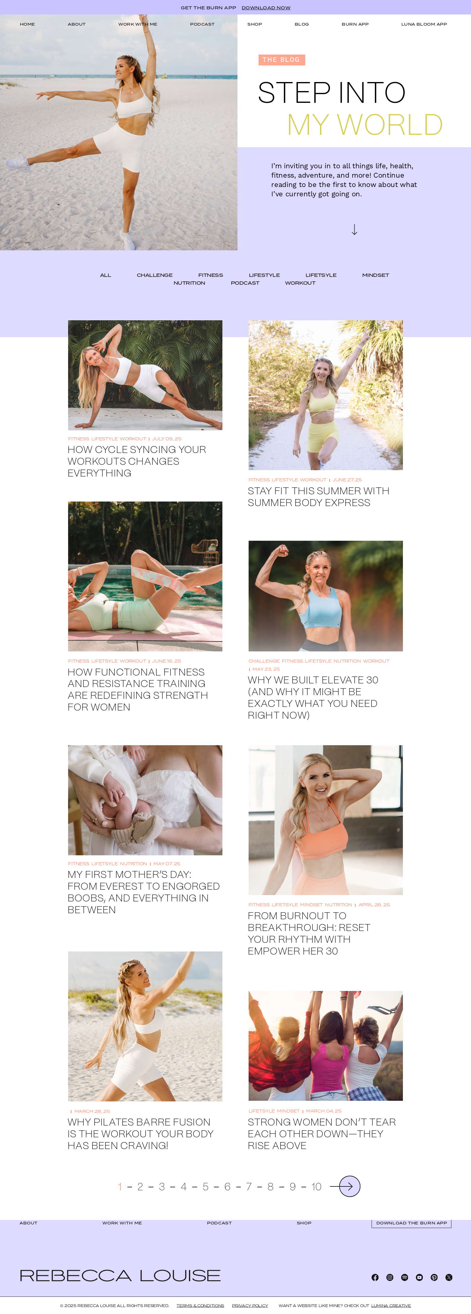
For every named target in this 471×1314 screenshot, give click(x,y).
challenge (155, 261)
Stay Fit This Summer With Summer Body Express (319, 483)
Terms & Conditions (200, 1305)
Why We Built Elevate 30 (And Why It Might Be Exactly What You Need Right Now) (313, 683)
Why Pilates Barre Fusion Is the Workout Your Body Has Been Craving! (141, 1120)
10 (317, 1173)
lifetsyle (321, 261)
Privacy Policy (250, 1305)
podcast (245, 268)
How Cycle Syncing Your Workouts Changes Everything (137, 447)
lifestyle (264, 261)
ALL (105, 261)
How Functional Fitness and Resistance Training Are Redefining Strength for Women (138, 676)
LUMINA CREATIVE (391, 1305)
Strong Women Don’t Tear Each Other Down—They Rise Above (322, 1120)
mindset (375, 261)
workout (300, 268)
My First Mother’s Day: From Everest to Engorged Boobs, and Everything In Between (144, 878)
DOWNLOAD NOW (266, 8)
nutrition (189, 268)
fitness (210, 261)
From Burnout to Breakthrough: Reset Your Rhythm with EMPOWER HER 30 (309, 919)
